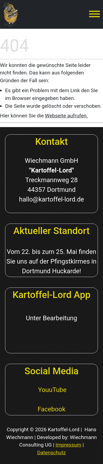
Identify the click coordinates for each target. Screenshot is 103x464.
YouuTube (51, 390)
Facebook (51, 409)
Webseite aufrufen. (66, 116)
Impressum (68, 445)
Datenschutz (51, 452)
